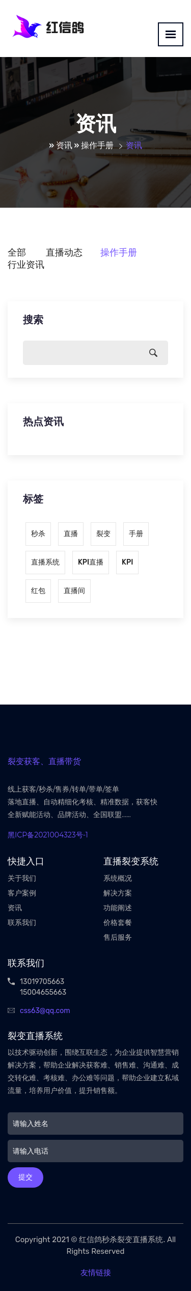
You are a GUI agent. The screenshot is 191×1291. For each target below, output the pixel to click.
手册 (136, 533)
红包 (38, 590)
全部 (17, 252)
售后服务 (117, 937)
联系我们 (22, 922)
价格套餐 (117, 922)
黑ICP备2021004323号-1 (48, 834)
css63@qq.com (45, 1010)
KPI (127, 562)
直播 (71, 533)
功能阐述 (117, 908)
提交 (25, 1177)
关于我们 (22, 878)
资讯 (64, 145)
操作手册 (97, 145)
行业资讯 (26, 264)
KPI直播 (90, 562)
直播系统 (45, 562)
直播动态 (64, 252)
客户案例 (22, 893)
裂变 (103, 533)
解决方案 (117, 893)
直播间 (74, 590)
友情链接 (95, 1272)
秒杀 (38, 533)
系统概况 (117, 878)
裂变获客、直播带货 (44, 761)
